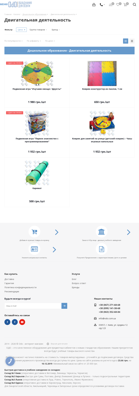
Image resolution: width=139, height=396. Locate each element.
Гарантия (9, 283)
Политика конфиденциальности (20, 287)
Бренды (75, 287)
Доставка (9, 279)
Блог (74, 279)
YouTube (22, 322)
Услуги (76, 273)
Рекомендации (11, 291)
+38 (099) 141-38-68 (109, 308)
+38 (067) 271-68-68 (109, 304)
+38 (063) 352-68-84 (109, 311)
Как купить (10, 273)
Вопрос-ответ (79, 283)
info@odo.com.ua (107, 318)
